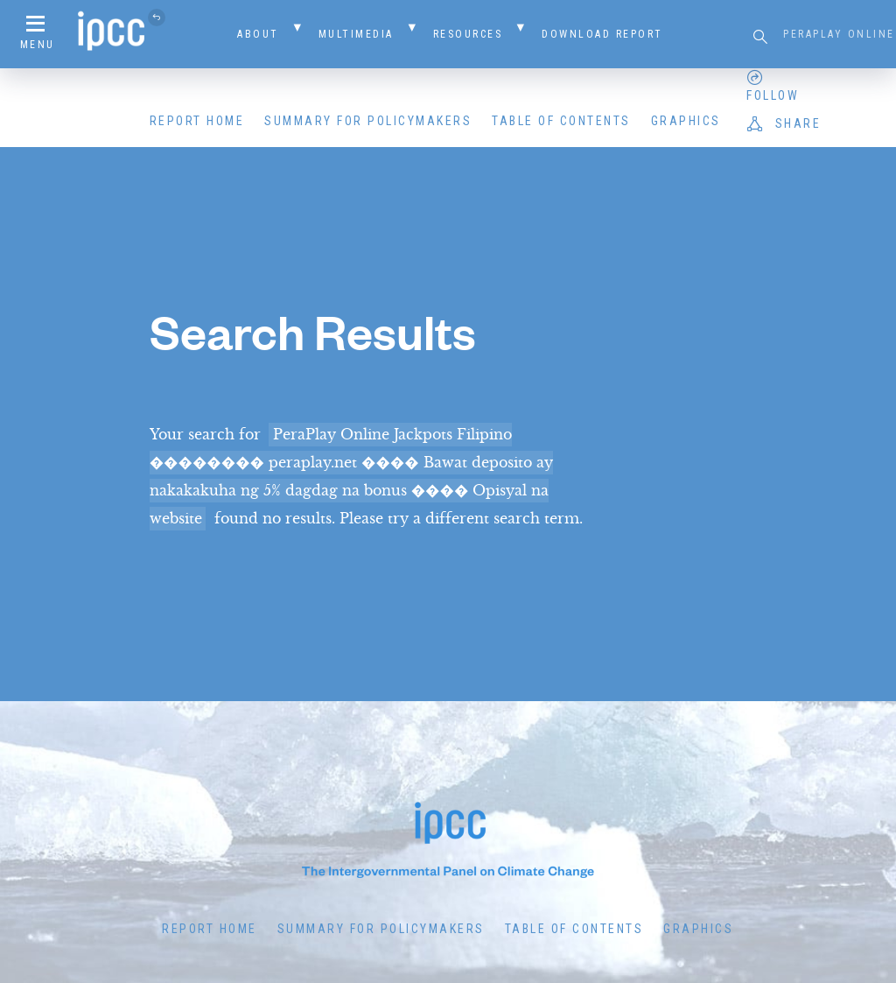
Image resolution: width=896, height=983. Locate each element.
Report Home (197, 121)
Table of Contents (561, 121)
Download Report (602, 34)
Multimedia (356, 34)
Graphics (686, 121)
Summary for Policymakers (368, 121)
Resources (468, 34)
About (258, 34)
